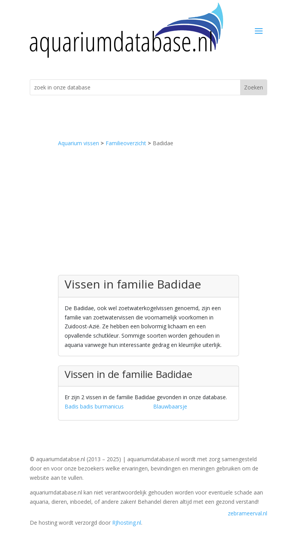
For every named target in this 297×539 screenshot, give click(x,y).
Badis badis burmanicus (94, 406)
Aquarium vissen (78, 143)
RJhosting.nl (126, 522)
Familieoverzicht (126, 143)
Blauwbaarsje (170, 406)
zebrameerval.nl (247, 513)
